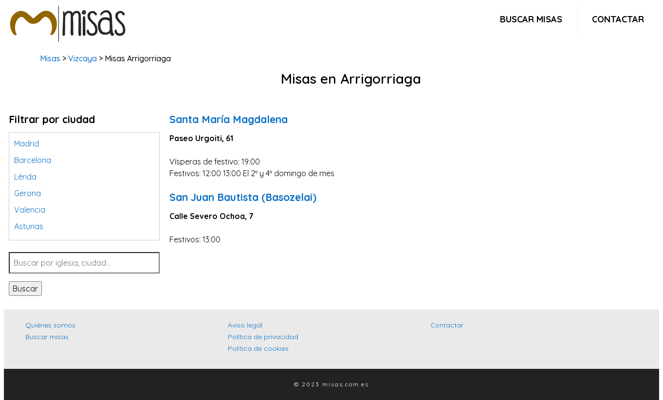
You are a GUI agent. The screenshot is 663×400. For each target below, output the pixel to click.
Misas (50, 58)
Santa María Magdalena (228, 119)
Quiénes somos (50, 325)
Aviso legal (245, 325)
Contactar (618, 19)
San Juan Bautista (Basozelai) (242, 197)
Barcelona (32, 160)
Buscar (25, 288)
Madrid (26, 143)
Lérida (25, 177)
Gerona (27, 193)
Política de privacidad (263, 336)
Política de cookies (258, 348)
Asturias (28, 226)
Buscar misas (531, 19)
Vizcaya (82, 58)
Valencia (29, 210)
